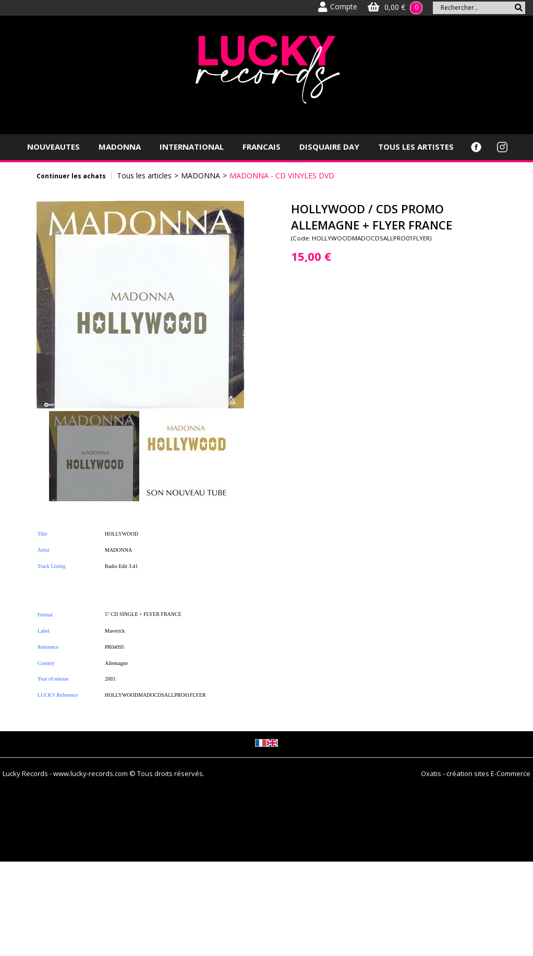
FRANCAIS (262, 146)
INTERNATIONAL (192, 146)
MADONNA (120, 146)
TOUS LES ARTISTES (416, 146)
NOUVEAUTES (53, 146)
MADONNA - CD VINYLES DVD (281, 175)
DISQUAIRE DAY (329, 146)
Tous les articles (144, 175)
